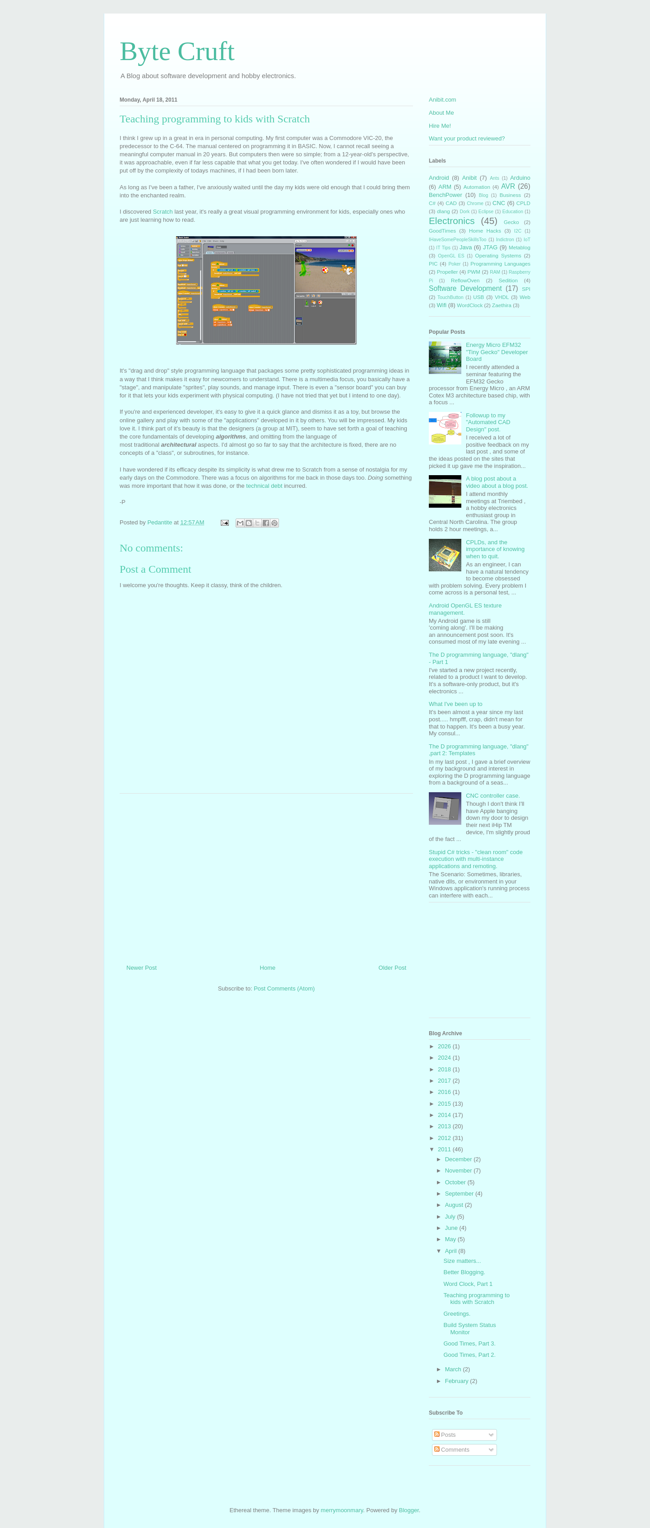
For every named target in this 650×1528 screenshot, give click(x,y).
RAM (495, 272)
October (456, 1182)
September (460, 1193)
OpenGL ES (451, 255)
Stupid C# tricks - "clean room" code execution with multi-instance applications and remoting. (476, 859)
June (452, 1227)
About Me (441, 112)
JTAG (490, 247)
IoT (527, 239)
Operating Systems (498, 255)
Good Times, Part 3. (469, 1343)
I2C (517, 231)
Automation (477, 187)
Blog (483, 195)
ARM (444, 186)
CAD (451, 203)
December (459, 1159)
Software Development (465, 288)
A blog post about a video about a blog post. (497, 482)
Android (439, 177)
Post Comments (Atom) (284, 988)
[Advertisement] (266, 875)
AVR (508, 186)
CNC (498, 203)
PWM (474, 272)
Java (466, 247)
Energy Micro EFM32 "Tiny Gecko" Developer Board (497, 351)
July (451, 1216)
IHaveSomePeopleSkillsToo (458, 239)
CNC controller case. (493, 795)
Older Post (392, 967)
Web (525, 297)
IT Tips (443, 247)
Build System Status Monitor (469, 1329)
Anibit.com (442, 99)
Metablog (519, 247)
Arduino (520, 177)
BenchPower (445, 195)
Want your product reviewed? (467, 138)
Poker (454, 264)
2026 (445, 1046)
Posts (445, 1434)
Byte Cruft (177, 51)
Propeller (447, 272)
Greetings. (456, 1313)
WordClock (470, 305)
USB (478, 297)
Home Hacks (485, 231)
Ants (494, 178)
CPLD (523, 203)
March (454, 1369)
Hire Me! (440, 125)
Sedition (508, 280)
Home (268, 967)
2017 (445, 1080)
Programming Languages (500, 263)
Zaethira (501, 305)
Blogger (409, 1510)
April (452, 1251)
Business (510, 195)
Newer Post (141, 967)
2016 (445, 1092)
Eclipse (486, 211)
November (459, 1170)
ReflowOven (465, 280)
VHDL (502, 297)
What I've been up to (456, 704)
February (457, 1381)
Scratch (163, 211)
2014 (445, 1115)
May (451, 1239)
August (455, 1204)
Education (512, 211)
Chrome (475, 203)
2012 (445, 1138)
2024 (445, 1057)
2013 (445, 1126)
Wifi (442, 305)
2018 (445, 1069)
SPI (526, 289)
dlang (443, 211)
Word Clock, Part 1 (467, 1283)
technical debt (264, 485)
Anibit (469, 177)
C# (432, 203)
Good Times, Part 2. (469, 1354)
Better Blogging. (464, 1272)
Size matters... (462, 1260)
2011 (445, 1149)
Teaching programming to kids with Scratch (476, 1299)
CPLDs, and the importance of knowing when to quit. (495, 549)
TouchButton (450, 297)
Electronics (452, 220)
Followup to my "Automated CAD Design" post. (488, 422)
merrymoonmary (342, 1510)
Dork (464, 211)
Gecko (511, 222)
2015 (445, 1103)
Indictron (505, 239)
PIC (433, 263)
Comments (451, 1449)
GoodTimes (442, 231)
